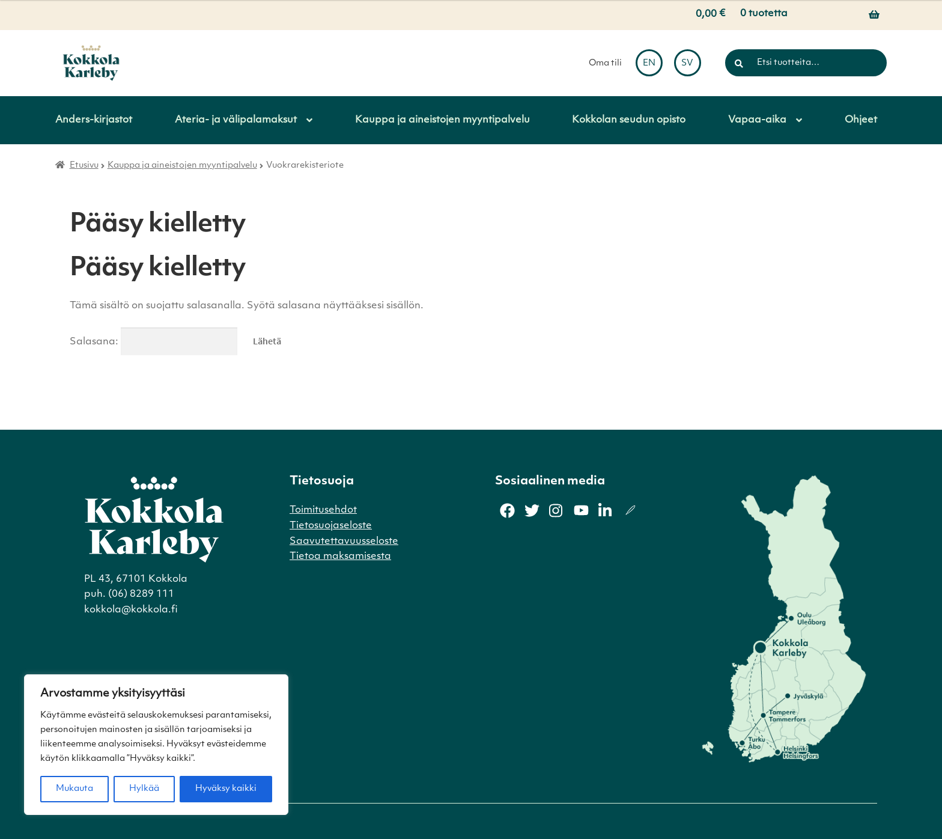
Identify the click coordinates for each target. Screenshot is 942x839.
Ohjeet (861, 120)
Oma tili (605, 63)
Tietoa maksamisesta (340, 556)
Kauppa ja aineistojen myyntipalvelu (182, 165)
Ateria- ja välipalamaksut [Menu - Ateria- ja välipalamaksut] (236, 120)
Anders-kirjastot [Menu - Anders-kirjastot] (93, 120)
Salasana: (153, 342)
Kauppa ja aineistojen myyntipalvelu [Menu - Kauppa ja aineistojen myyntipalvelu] (442, 120)
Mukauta (74, 788)
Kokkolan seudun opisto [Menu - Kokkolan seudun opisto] (628, 120)
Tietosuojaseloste (331, 526)
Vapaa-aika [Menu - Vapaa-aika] (757, 120)
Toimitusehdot (323, 510)
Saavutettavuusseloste (344, 541)
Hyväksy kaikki (226, 788)
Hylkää (144, 788)
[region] (156, 744)
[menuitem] (649, 62)
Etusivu (84, 165)
